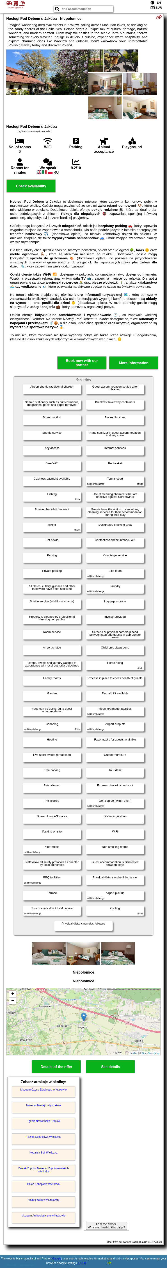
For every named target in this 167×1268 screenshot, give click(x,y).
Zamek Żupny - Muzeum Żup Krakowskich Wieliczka (43, 1170)
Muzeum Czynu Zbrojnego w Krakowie (43, 1089)
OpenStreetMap (151, 1053)
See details (110, 1067)
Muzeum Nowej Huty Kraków (43, 1105)
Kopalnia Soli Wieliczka (43, 1152)
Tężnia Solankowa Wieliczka (43, 1136)
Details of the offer (56, 1067)
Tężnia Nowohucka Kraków (43, 1121)
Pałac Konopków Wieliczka (43, 1184)
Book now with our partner (82, 363)
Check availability (31, 186)
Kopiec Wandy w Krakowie (43, 1199)
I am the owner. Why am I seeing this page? (106, 1225)
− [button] (12, 1001)
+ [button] (12, 994)
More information (134, 363)
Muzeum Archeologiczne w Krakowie (43, 1215)
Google (56, 1258)
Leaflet (133, 1053)
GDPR (82, 1263)
